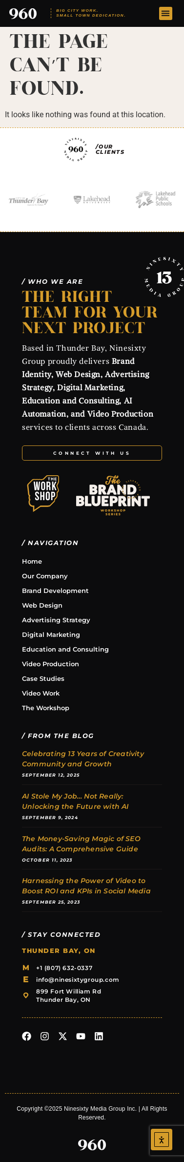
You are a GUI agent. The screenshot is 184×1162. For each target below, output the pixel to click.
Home (32, 561)
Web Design (42, 605)
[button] (165, 13)
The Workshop (45, 708)
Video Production (50, 664)
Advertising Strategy (56, 620)
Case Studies (43, 678)
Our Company (45, 576)
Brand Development (55, 590)
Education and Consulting (65, 649)
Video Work (41, 693)
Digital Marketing (51, 634)
